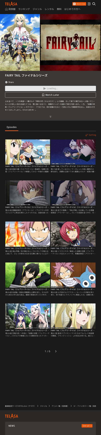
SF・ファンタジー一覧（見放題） (87, 406)
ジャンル (43, 406)
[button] (79, 4)
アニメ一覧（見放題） (60, 406)
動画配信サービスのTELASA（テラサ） (20, 406)
